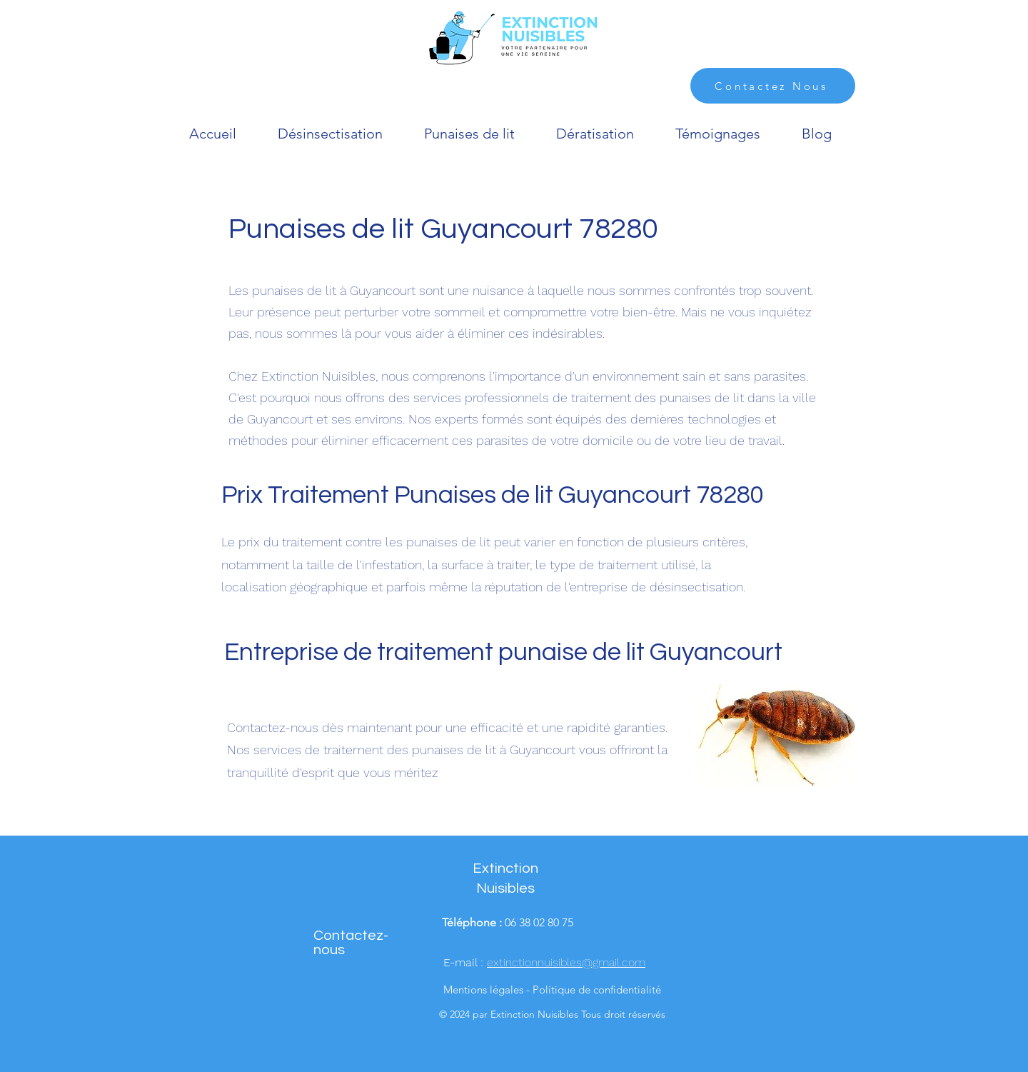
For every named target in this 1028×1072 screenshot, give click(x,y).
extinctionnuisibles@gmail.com (566, 962)
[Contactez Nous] (772, 86)
